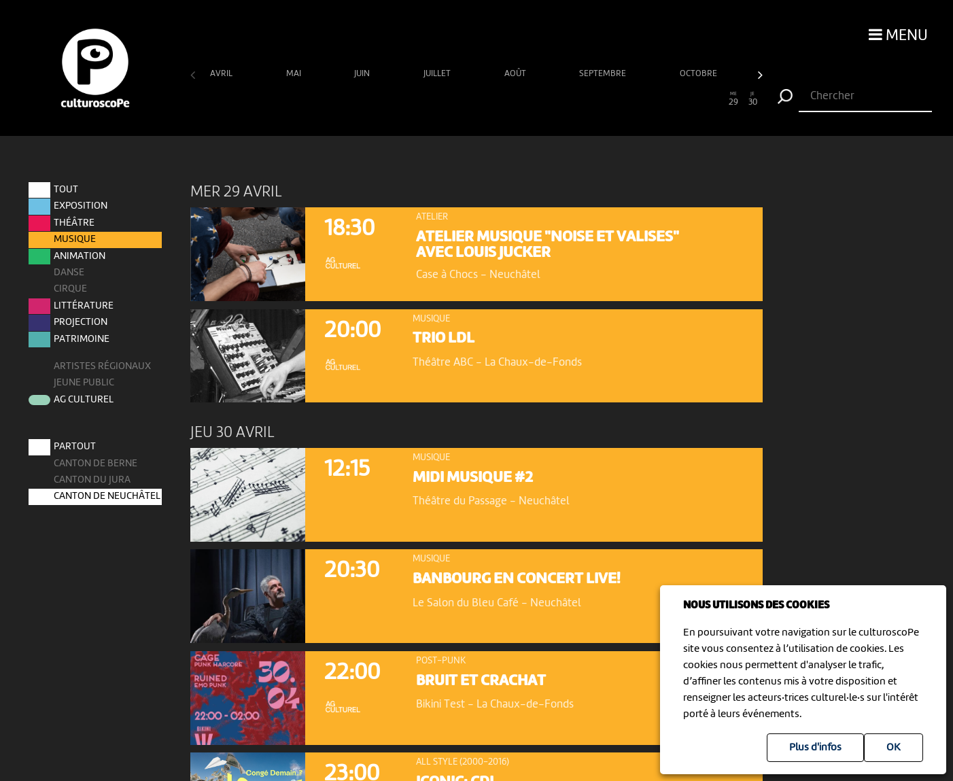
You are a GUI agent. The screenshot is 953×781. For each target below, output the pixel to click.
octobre (699, 73)
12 (409, 99)
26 (676, 99)
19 (542, 99)
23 (618, 99)
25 (657, 99)
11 (390, 99)
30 (752, 99)
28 (714, 99)
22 (599, 99)
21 (580, 99)
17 (504, 99)
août (516, 73)
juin (363, 73)
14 (447, 99)
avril (222, 73)
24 (638, 99)
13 (428, 99)
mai (294, 73)
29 (733, 99)
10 (371, 99)
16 (485, 99)
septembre (603, 73)
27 (695, 99)
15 (466, 99)
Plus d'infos (815, 747)
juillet (438, 73)
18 (523, 99)
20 (561, 99)
